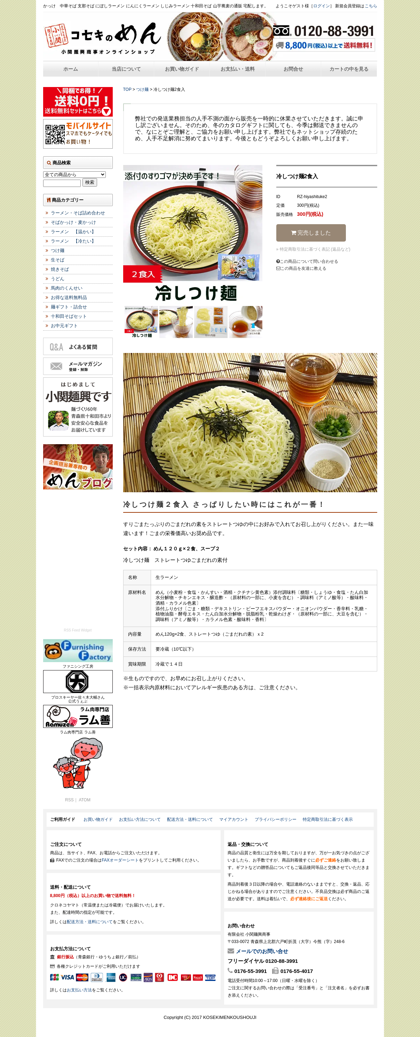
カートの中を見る (349, 69)
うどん (57, 278)
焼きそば (60, 269)
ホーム (70, 69)
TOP (127, 89)
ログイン (321, 5)
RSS (69, 800)
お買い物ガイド (182, 69)
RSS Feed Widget (78, 630)
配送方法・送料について (190, 819)
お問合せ (293, 69)
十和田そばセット (69, 316)
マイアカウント (233, 819)
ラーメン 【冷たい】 (73, 241)
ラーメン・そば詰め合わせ (78, 212)
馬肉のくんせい (66, 288)
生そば (57, 259)
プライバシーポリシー (275, 819)
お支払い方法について (140, 819)
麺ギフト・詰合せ (69, 306)
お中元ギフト (64, 325)
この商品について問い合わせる (307, 261)
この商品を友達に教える (301, 268)
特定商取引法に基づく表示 (328, 819)
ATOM (84, 800)
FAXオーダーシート (120, 860)
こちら (371, 5)
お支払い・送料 (238, 69)
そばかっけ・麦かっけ (73, 222)
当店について (126, 69)
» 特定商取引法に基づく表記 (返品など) (313, 249)
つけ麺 (142, 89)
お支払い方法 (79, 990)
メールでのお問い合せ (262, 951)
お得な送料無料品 (69, 297)
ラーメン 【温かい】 (73, 231)
